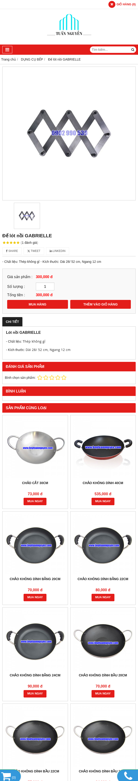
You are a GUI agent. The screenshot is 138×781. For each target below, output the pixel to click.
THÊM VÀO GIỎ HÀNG (100, 304)
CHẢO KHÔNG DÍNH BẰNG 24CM (35, 675)
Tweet (33, 251)
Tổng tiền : (16, 295)
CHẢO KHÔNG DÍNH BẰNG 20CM (35, 579)
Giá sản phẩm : (19, 277)
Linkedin (58, 251)
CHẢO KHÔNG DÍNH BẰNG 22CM (103, 579)
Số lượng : (16, 286)
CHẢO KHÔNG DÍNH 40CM (103, 483)
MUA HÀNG (37, 304)
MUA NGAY (35, 501)
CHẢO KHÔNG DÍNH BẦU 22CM (35, 771)
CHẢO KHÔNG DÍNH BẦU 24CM (103, 771)
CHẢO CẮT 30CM (35, 483)
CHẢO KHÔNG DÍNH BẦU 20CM (103, 675)
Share (12, 251)
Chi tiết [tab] (12, 322)
